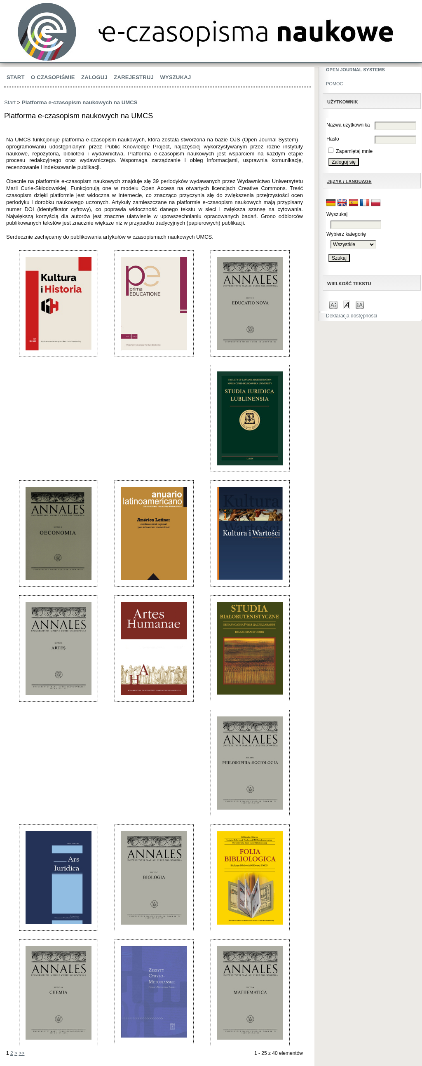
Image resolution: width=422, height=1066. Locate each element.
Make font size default (346, 304)
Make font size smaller (333, 304)
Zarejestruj (134, 77)
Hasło (332, 139)
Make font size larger (360, 304)
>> (21, 1053)
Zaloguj (94, 77)
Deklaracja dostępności (351, 316)
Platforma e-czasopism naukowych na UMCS (80, 102)
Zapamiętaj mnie (354, 151)
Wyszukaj (175, 77)
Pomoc (334, 83)
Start (16, 77)
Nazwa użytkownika (348, 125)
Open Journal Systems (355, 69)
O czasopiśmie (53, 77)
